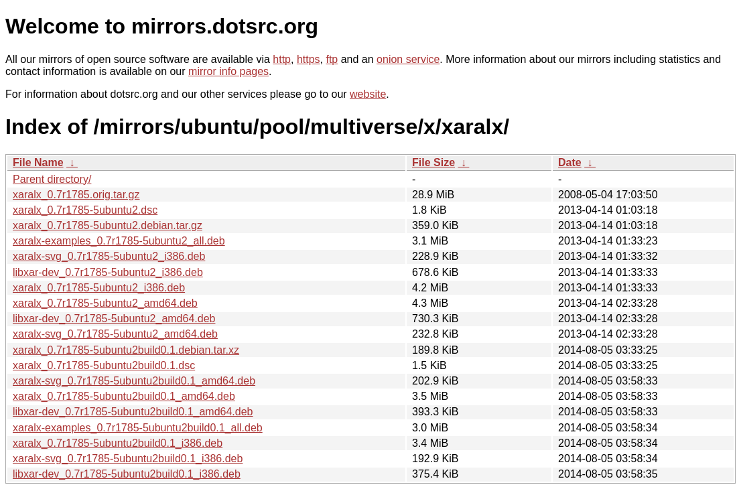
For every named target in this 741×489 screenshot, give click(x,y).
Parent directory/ (52, 179)
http (282, 59)
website (368, 94)
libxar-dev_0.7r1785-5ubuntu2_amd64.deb (114, 318)
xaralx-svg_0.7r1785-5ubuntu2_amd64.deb (115, 334)
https (308, 59)
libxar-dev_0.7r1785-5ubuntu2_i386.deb (108, 272)
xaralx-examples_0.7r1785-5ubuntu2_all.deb (119, 241)
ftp (332, 59)
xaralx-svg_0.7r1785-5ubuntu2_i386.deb (109, 256)
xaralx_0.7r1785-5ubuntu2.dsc (85, 210)
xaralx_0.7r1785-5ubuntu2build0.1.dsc (104, 365)
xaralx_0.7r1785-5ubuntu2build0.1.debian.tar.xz (126, 350)
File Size (433, 162)
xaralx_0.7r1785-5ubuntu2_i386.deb (99, 287)
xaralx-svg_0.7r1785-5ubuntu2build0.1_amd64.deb (134, 381)
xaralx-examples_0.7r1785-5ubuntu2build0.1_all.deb (138, 427)
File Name (38, 162)
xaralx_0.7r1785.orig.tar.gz (76, 194)
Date (570, 162)
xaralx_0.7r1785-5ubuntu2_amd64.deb (105, 303)
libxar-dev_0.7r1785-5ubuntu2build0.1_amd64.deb (133, 411)
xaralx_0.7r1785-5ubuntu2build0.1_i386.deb (117, 443)
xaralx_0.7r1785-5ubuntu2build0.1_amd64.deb (124, 396)
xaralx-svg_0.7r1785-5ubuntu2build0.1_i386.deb (128, 458)
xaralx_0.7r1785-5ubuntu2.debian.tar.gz (107, 225)
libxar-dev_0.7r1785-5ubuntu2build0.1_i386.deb (127, 474)
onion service (408, 59)
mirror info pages (228, 71)
